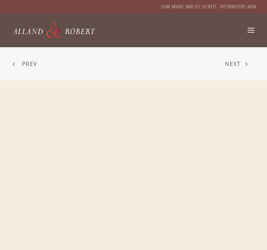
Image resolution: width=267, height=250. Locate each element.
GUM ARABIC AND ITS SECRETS (189, 6)
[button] (251, 30)
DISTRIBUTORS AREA (238, 6)
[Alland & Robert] (54, 30)
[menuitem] (189, 6)
